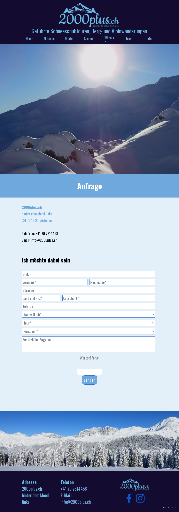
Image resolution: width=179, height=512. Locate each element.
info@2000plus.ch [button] (76, 502)
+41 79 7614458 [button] (74, 488)
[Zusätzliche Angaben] (88, 344)
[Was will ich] (88, 314)
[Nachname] (122, 282)
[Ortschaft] (108, 298)
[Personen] (88, 331)
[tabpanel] (89, 185)
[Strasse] (88, 290)
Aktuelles (49, 38)
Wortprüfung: (89, 358)
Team (129, 38)
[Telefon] (88, 306)
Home (29, 38)
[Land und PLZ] (41, 298)
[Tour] (88, 323)
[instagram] (140, 498)
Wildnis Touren (109, 40)
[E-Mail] (88, 274)
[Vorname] (54, 282)
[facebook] (129, 498)
